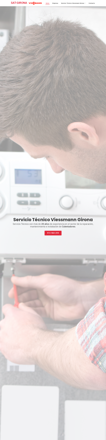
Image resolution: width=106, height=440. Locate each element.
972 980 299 (53, 233)
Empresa (55, 3)
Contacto (92, 3)
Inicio (47, 3)
